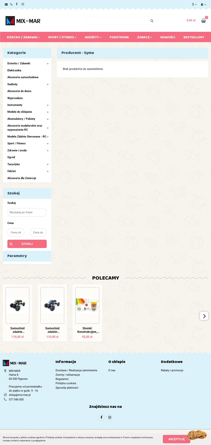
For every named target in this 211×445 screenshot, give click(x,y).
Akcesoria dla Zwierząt (21, 178)
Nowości (167, 38)
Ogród (11, 157)
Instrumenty (28, 105)
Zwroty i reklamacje (68, 374)
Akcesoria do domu (19, 91)
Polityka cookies (66, 383)
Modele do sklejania (28, 111)
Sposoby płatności (67, 387)
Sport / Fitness (62, 38)
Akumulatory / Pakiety (28, 118)
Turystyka (28, 164)
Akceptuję (176, 439)
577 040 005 (16, 399)
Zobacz (144, 38)
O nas (111, 370)
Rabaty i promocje (172, 370)
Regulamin (62, 379)
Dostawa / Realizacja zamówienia (76, 370)
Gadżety (93, 38)
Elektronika (14, 70)
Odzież (28, 171)
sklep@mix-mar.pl (20, 395)
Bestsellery (193, 38)
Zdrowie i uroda (28, 150)
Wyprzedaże (15, 98)
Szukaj (27, 244)
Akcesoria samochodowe (22, 77)
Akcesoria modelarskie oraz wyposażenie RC (28, 127)
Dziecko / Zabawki (23, 38)
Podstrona (119, 38)
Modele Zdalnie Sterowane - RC (28, 136)
